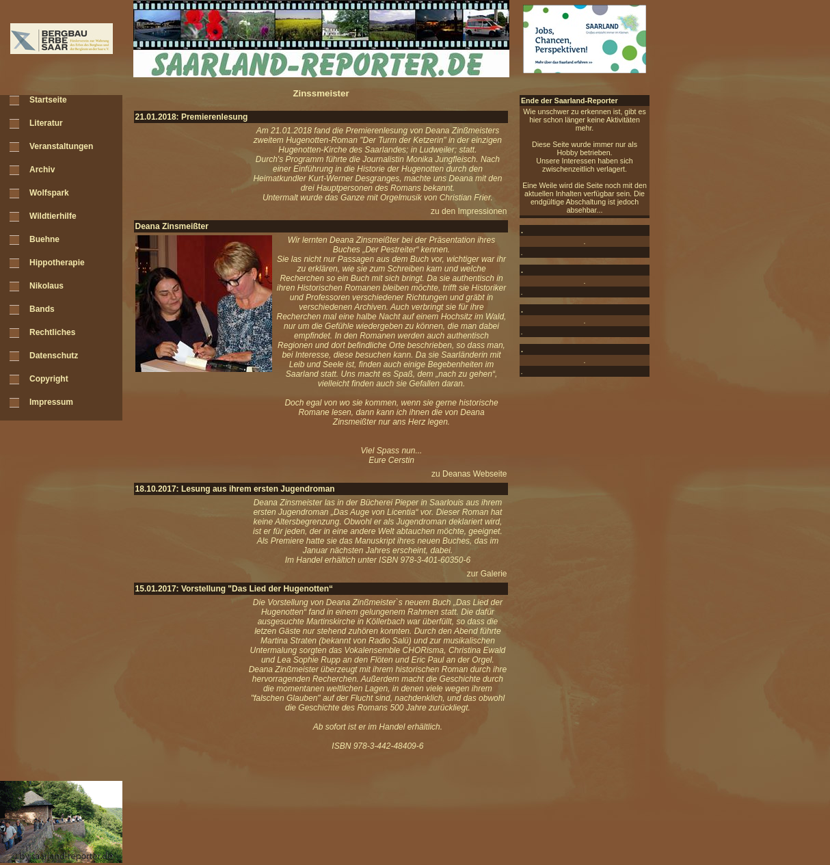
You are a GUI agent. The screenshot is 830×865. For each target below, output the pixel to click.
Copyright (48, 379)
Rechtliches (52, 332)
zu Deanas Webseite (469, 474)
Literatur (46, 123)
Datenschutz (53, 355)
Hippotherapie (57, 262)
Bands (42, 309)
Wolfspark (49, 193)
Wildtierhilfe (53, 216)
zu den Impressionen (469, 211)
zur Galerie (487, 573)
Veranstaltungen (61, 146)
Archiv (42, 169)
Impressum (51, 402)
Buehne (44, 239)
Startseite (48, 100)
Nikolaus (46, 286)
